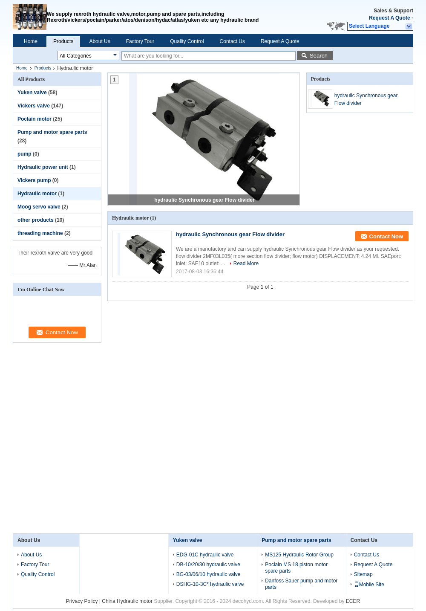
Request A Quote (389, 18)
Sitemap (363, 574)
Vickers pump (34, 180)
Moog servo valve (38, 207)
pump (24, 154)
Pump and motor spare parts (52, 132)
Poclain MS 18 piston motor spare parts (296, 568)
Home (30, 41)
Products (63, 41)
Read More (246, 263)
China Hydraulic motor (127, 601)
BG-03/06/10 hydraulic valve (208, 574)
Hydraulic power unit (42, 167)
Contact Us (232, 41)
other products (35, 220)
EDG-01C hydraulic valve (205, 555)
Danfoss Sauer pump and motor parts (301, 584)
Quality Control (187, 41)
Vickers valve (33, 106)
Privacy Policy (82, 601)
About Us (99, 41)
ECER (353, 601)
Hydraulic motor (37, 194)
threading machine (40, 233)
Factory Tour (140, 41)
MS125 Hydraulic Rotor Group (299, 555)
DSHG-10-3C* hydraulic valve (210, 584)
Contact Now (386, 236)
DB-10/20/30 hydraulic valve (208, 565)
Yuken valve (32, 93)
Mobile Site (369, 585)
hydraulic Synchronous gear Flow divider (204, 200)
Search (319, 55)
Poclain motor (34, 119)
